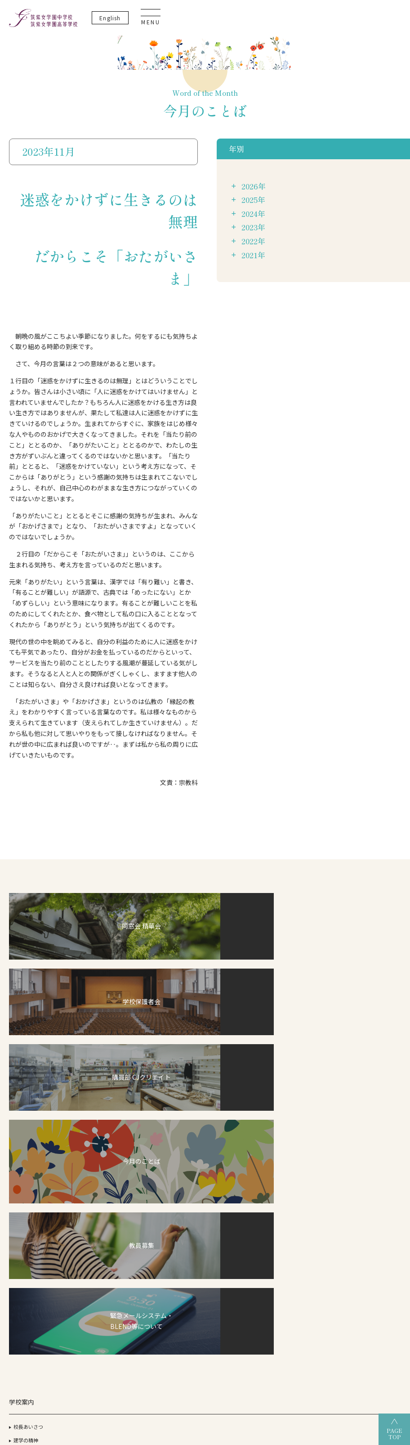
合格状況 (295, 1023)
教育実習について (373, 1066)
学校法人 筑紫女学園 (43, 1356)
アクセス (23, 1063)
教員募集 (363, 1079)
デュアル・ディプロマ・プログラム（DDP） (105, 1044)
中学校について (166, 1023)
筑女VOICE (161, 1133)
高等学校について (237, 1023)
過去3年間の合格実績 (309, 1036)
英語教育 (97, 1093)
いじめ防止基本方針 (375, 1017)
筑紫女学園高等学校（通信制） (289, 1356)
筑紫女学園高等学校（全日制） (187, 1356)
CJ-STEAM (93, 1023)
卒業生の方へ (368, 1163)
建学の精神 (25, 1036)
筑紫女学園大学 (107, 1356)
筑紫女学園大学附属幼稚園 (205, 1371)
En (331, 22)
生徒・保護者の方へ (375, 1149)
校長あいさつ (28, 1023)
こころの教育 (102, 1106)
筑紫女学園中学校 (371, 1356)
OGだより (296, 1049)
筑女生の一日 (164, 1106)
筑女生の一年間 (166, 1119)
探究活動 (97, 1079)
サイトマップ (368, 1052)
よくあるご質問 (370, 1092)
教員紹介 (23, 1076)
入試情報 (159, 1071)
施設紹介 (23, 1049)
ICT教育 (96, 1066)
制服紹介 (23, 1089)
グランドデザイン (175, 1036)
